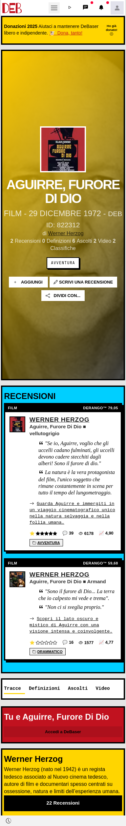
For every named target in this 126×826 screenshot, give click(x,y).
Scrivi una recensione (83, 282)
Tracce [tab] (12, 688)
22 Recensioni (63, 802)
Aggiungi (28, 282)
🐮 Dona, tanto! (65, 33)
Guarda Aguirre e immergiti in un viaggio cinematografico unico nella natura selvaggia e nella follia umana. (72, 512)
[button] (69, 7)
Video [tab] (102, 688)
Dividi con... (63, 295)
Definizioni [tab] (44, 688)
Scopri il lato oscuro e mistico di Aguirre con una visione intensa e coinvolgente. (71, 624)
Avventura (63, 262)
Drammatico (47, 651)
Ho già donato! (111, 30)
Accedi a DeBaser (63, 731)
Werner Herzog (65, 233)
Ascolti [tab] (78, 688)
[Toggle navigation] (54, 7)
